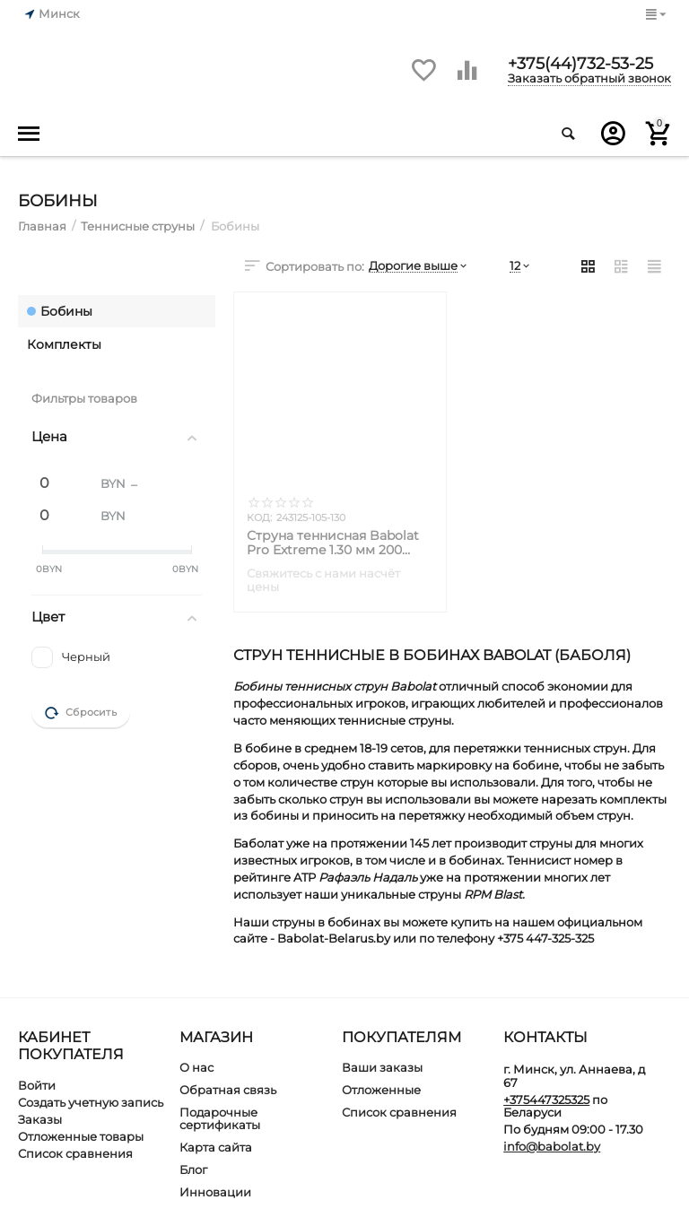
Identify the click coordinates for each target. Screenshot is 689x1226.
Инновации (215, 1192)
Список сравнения (75, 1153)
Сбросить (81, 713)
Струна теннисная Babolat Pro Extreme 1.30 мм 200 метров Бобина (333, 542)
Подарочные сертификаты (219, 1119)
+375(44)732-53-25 (580, 63)
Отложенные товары (81, 1136)
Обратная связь (227, 1090)
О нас (196, 1067)
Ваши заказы (382, 1067)
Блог (193, 1169)
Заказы (40, 1119)
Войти (37, 1085)
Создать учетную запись (90, 1102)
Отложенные (381, 1090)
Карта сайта (215, 1147)
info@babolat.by (551, 1146)
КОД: (259, 517)
